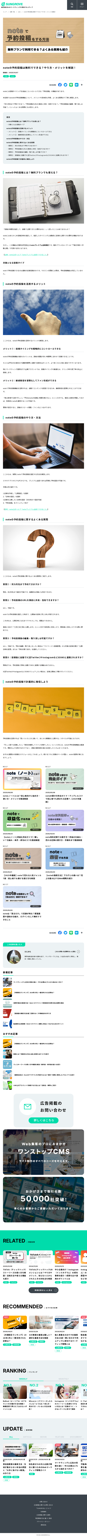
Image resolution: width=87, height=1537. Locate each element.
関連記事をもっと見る (43, 1290)
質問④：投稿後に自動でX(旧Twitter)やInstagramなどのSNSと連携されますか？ (38, 155)
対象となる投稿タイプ (16, 124)
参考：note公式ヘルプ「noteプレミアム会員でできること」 (26, 509)
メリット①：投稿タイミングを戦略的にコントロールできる (30, 131)
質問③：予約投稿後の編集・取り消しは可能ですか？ (27, 152)
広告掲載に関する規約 (43, 1515)
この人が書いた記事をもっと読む (65, 951)
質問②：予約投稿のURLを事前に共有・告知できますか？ (29, 149)
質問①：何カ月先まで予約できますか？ (22, 146)
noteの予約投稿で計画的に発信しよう (20, 159)
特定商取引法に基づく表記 (43, 1518)
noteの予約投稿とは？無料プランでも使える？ (23, 121)
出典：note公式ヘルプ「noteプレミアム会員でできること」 (26, 254)
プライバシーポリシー (43, 1521)
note (12, 76)
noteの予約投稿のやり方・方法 (18, 139)
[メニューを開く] (82, 5)
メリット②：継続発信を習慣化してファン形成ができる (28, 135)
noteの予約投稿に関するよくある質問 (20, 142)
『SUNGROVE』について (43, 1508)
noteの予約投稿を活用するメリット (19, 128)
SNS (6, 76)
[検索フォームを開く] (72, 5)
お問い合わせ (43, 1502)
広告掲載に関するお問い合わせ (43, 1505)
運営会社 (43, 1525)
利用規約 (43, 1512)
